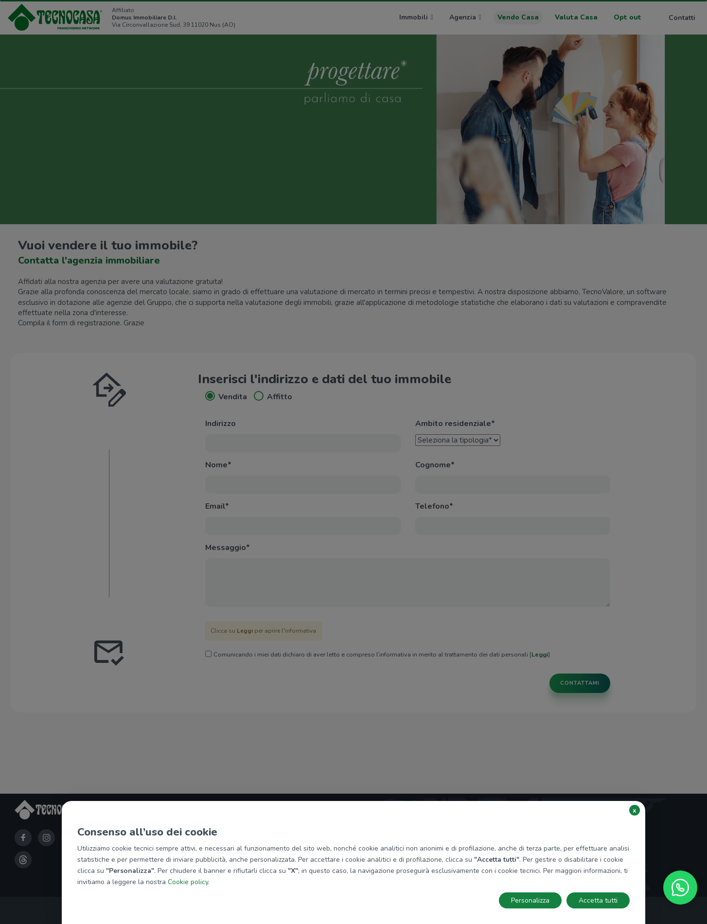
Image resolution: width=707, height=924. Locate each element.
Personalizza (530, 900)
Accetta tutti (598, 900)
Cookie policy (188, 882)
